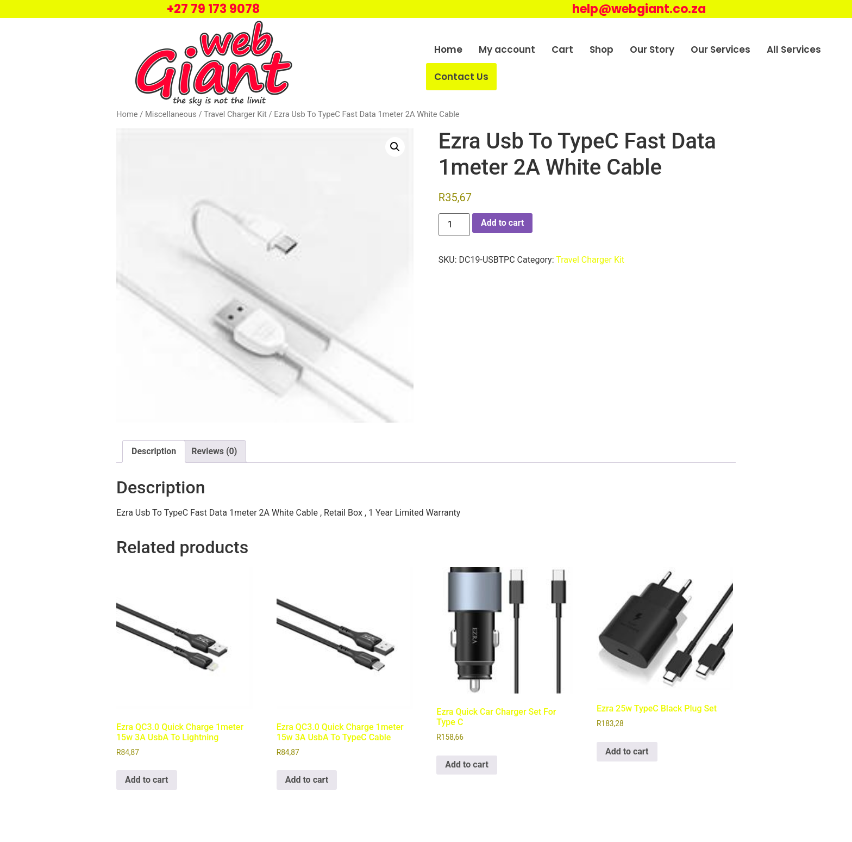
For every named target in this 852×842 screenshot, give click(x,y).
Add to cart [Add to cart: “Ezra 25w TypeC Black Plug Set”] (627, 751)
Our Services (720, 49)
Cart (562, 49)
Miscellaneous (171, 114)
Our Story (652, 49)
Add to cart (502, 223)
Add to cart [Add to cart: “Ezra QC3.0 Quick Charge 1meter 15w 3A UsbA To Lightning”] (146, 780)
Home (448, 49)
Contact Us (461, 76)
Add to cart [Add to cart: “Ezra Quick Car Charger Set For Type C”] (466, 764)
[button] (395, 147)
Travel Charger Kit (235, 114)
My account (507, 49)
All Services (794, 49)
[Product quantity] (454, 224)
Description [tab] (153, 451)
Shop (601, 49)
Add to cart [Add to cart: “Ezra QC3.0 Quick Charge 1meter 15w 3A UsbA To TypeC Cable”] (307, 780)
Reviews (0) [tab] (214, 451)
